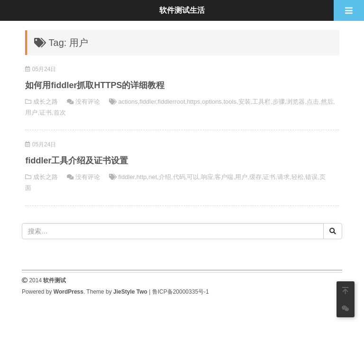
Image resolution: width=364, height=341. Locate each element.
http (141, 176)
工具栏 (261, 101)
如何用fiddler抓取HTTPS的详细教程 (94, 85)
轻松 (297, 176)
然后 (327, 101)
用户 (31, 112)
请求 (283, 176)
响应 (207, 176)
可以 (193, 176)
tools (229, 101)
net (152, 176)
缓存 (255, 176)
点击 (313, 101)
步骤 (279, 101)
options (212, 101)
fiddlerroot (171, 101)
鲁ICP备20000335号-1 (180, 291)
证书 (45, 112)
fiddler (147, 101)
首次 (60, 112)
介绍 (165, 176)
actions (128, 101)
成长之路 (45, 101)
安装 (244, 101)
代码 (179, 176)
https (193, 101)
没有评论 (87, 101)
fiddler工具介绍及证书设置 (76, 160)
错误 (311, 176)
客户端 (224, 176)
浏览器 (295, 101)
